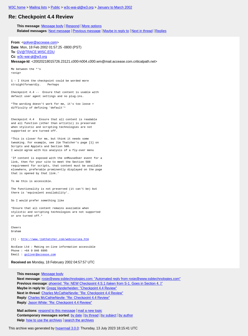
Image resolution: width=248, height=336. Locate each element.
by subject (108, 315)
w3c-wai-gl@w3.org (79, 7)
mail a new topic (90, 310)
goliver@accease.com (40, 42)
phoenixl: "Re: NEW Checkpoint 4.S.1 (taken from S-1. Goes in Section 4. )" (106, 283)
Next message (59, 31)
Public (55, 7)
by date (76, 315)
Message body (52, 26)
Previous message (87, 31)
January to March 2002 (114, 7)
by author (126, 315)
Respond (73, 26)
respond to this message (56, 310)
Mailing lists (38, 7)
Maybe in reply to (116, 31)
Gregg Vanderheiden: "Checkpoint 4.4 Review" (82, 288)
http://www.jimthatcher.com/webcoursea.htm (55, 239)
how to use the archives (44, 320)
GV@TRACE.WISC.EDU (36, 52)
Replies (160, 31)
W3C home (16, 7)
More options (92, 26)
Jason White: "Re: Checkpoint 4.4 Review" (60, 302)
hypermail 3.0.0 (66, 328)
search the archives (79, 320)
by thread (91, 315)
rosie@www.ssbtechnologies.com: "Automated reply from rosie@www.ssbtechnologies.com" (111, 279)
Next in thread (142, 31)
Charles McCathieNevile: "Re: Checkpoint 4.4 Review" (82, 293)
